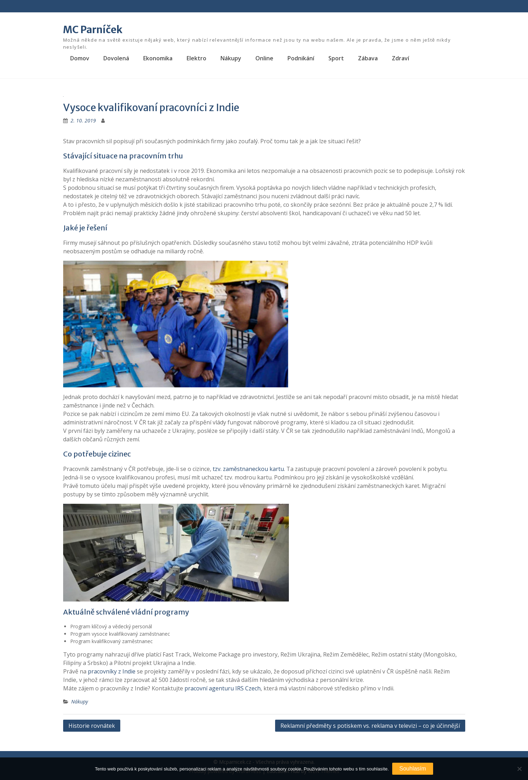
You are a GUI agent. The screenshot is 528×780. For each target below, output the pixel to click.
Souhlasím (412, 769)
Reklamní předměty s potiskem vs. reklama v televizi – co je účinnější (370, 726)
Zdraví (400, 58)
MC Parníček (92, 29)
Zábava (368, 58)
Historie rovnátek (91, 726)
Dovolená (116, 58)
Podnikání (300, 58)
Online (264, 58)
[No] (519, 768)
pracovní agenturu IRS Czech (222, 688)
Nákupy (230, 58)
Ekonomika (157, 58)
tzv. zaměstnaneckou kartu (248, 469)
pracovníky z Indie (111, 671)
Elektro (196, 58)
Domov (79, 58)
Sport (336, 58)
